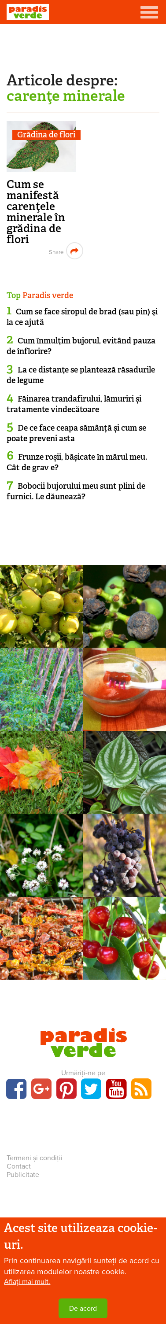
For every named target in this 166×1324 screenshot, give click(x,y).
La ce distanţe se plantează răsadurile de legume (81, 375)
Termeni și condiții (35, 1158)
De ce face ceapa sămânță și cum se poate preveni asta (76, 433)
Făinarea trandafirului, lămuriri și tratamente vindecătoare (74, 404)
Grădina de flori (46, 135)
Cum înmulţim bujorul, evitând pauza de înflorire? (81, 346)
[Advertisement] (83, 46)
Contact (19, 1166)
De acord (83, 1308)
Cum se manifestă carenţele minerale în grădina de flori (36, 212)
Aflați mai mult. (27, 1281)
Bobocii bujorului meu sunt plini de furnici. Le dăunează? (76, 491)
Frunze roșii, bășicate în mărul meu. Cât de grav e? (77, 462)
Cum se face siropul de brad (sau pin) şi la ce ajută (82, 316)
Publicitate (23, 1174)
